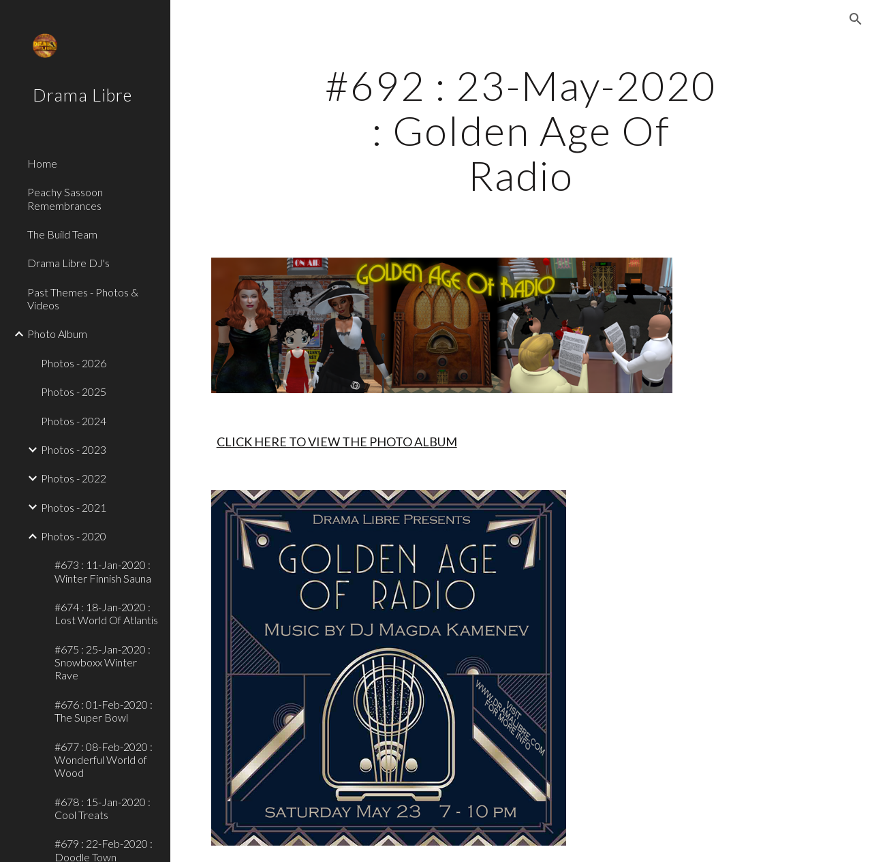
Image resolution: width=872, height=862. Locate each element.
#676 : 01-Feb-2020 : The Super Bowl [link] (103, 711)
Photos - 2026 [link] (73, 362)
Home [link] (42, 163)
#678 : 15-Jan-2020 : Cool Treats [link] (102, 808)
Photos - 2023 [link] (73, 449)
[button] (855, 19)
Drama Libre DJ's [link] (68, 262)
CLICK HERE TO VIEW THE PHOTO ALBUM (337, 441)
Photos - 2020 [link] (73, 535)
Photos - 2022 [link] (73, 478)
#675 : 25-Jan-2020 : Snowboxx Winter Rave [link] (102, 662)
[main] (521, 130)
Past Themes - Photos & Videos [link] (82, 298)
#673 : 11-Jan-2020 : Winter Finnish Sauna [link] (102, 571)
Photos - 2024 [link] (73, 420)
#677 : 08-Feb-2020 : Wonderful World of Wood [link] (103, 760)
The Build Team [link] (62, 234)
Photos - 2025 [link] (73, 391)
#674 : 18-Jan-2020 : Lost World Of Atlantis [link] (106, 613)
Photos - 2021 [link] (73, 507)
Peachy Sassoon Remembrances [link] (65, 198)
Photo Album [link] (57, 333)
